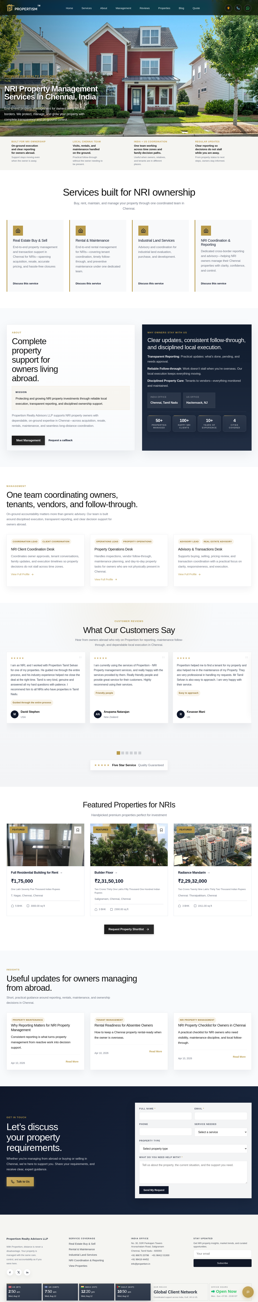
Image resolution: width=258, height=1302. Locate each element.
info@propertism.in (140, 1263)
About (103, 8)
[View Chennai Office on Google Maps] (228, 8)
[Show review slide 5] (135, 753)
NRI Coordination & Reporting (86, 1260)
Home (69, 8)
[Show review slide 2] (122, 753)
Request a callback (60, 440)
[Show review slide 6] (140, 753)
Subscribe (222, 1263)
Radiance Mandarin (194, 873)
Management (123, 8)
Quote (196, 8)
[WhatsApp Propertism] (247, 8)
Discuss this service (25, 283)
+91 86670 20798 (140, 1255)
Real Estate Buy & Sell (82, 1243)
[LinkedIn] (27, 1272)
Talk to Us (20, 1181)
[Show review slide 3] (127, 753)
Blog (181, 8)
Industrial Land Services (83, 1254)
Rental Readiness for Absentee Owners (124, 1025)
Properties (164, 8)
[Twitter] (18, 1272)
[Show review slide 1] (118, 753)
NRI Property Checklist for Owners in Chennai (212, 1025)
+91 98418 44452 (140, 1259)
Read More (72, 1061)
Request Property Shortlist (129, 929)
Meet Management (28, 440)
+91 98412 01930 (161, 1255)
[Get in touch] (248, 1292)
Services (87, 8)
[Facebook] (10, 1272)
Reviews (145, 8)
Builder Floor (106, 873)
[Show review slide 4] (131, 753)
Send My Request (154, 1190)
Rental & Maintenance (82, 1249)
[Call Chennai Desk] (238, 8)
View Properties (78, 1265)
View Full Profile (22, 574)
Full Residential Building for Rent (37, 873)
